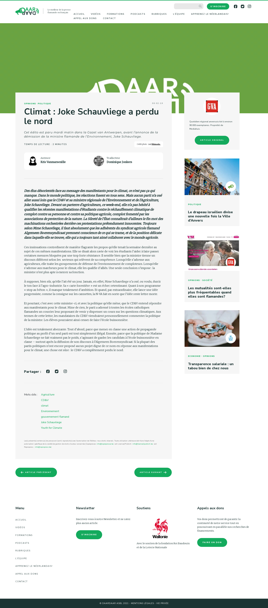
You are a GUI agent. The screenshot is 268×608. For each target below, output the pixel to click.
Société (207, 281)
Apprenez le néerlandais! (210, 14)
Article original (212, 140)
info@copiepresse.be (105, 444)
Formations (115, 14)
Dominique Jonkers (119, 162)
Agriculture (48, 394)
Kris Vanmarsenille (53, 162)
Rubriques (159, 14)
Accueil (79, 14)
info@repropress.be (43, 447)
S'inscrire (218, 6)
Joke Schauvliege (51, 422)
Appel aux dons (85, 18)
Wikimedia (155, 144)
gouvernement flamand (55, 417)
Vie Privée (162, 603)
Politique (44, 103)
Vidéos (96, 14)
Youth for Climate (51, 428)
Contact (109, 18)
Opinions (30, 103)
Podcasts (138, 14)
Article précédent (39, 472)
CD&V (45, 400)
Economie (194, 358)
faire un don (212, 542)
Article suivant (149, 472)
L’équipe (179, 14)
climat (44, 406)
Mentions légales (142, 603)
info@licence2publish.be (142, 444)
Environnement (50, 411)
